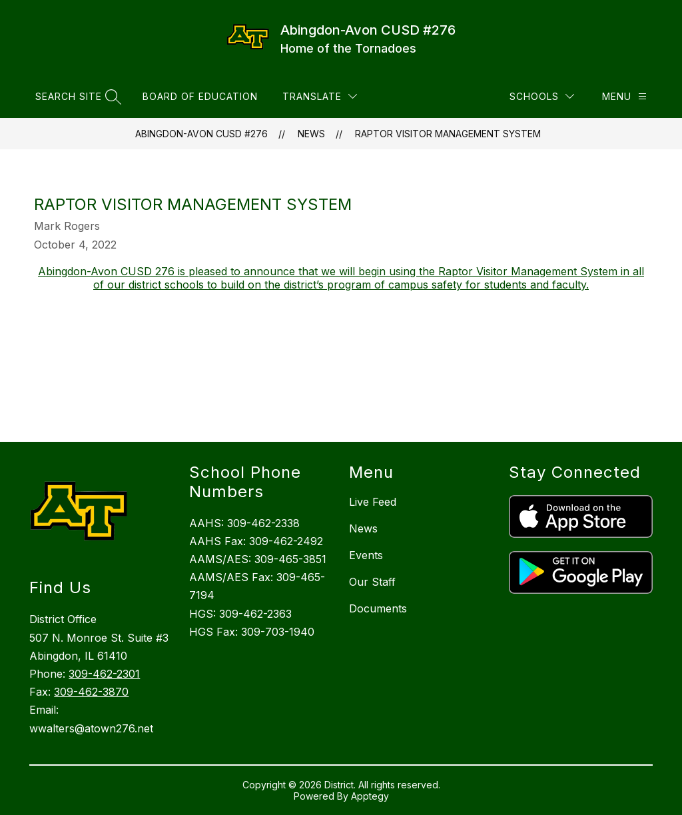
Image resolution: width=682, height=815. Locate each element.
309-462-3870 (91, 691)
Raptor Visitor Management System (448, 133)
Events (366, 555)
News (311, 133)
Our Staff (372, 581)
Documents (378, 608)
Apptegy (370, 796)
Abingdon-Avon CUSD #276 (201, 133)
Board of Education (200, 96)
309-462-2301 (104, 673)
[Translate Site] (319, 96)
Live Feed (372, 501)
